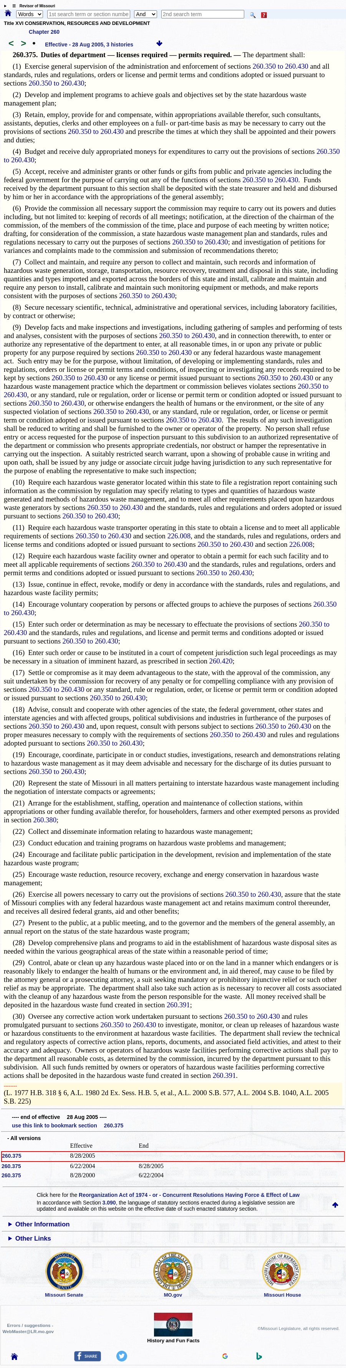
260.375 (12, 1156)
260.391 (178, 1005)
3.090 (109, 1203)
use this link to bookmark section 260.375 (67, 1125)
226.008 (179, 536)
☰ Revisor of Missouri (31, 6)
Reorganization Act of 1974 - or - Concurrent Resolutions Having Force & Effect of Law (189, 1195)
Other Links (33, 1238)
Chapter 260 (44, 32)
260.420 (221, 661)
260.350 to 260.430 (280, 66)
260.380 (44, 820)
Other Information (42, 1224)
